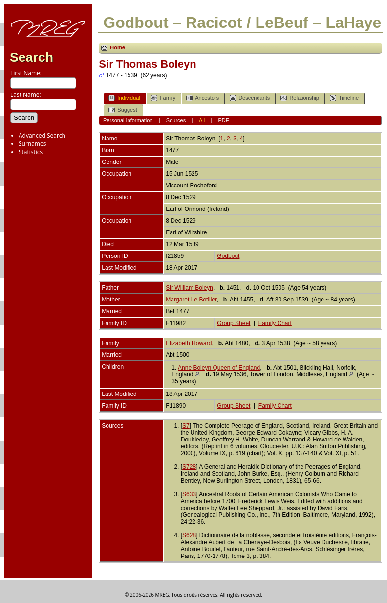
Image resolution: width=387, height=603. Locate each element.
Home (117, 47)
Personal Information (128, 120)
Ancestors (202, 98)
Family (163, 98)
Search (31, 57)
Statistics (31, 152)
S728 (189, 467)
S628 (189, 535)
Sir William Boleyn (189, 287)
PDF (223, 120)
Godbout (228, 256)
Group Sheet (233, 323)
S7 (186, 425)
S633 (189, 494)
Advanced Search (42, 135)
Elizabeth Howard (189, 343)
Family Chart (275, 323)
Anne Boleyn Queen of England (219, 367)
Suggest (122, 110)
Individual (124, 98)
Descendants (250, 98)
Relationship (299, 98)
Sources (176, 120)
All (202, 120)
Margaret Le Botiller (191, 299)
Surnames (32, 143)
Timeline (344, 98)
